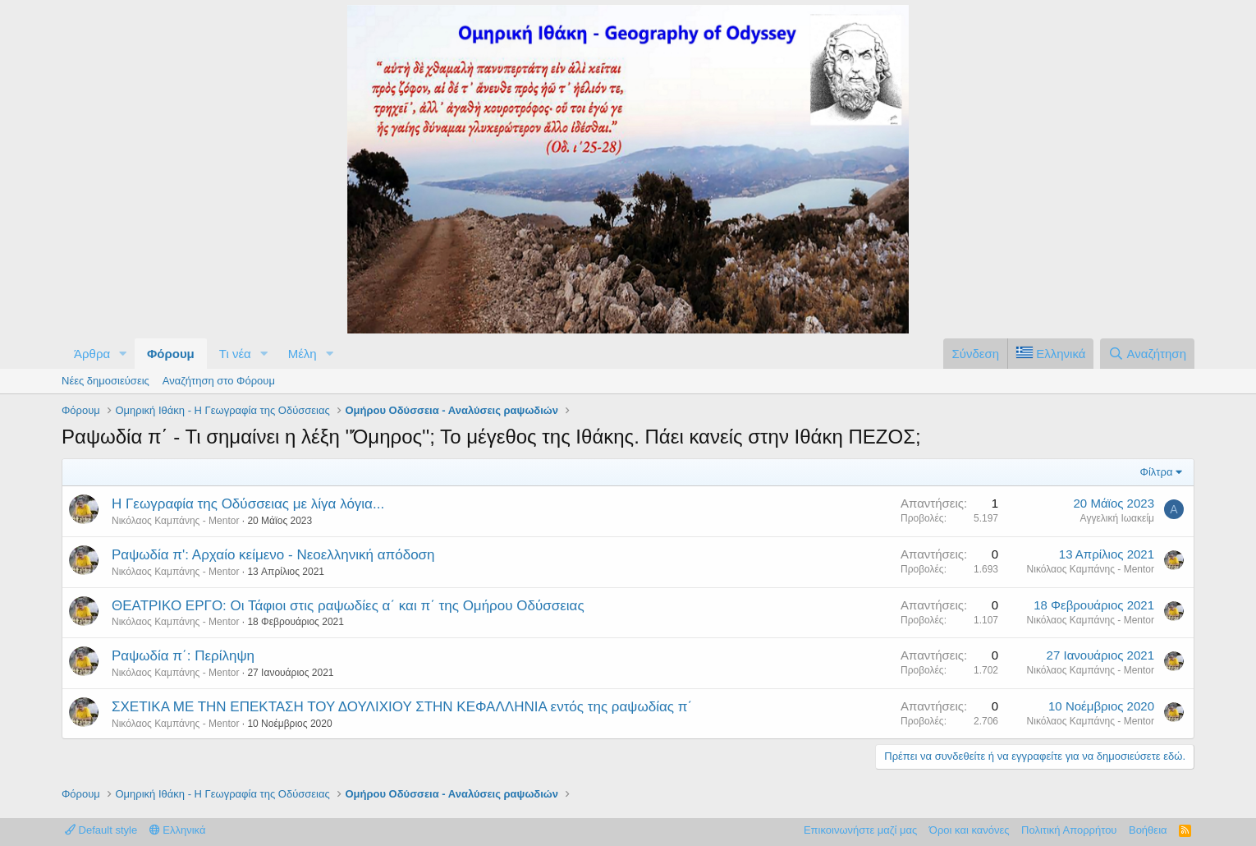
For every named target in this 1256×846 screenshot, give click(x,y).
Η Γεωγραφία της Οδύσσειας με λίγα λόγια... (248, 504)
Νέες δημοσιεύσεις (105, 381)
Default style (101, 830)
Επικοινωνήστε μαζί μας (860, 830)
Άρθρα (92, 354)
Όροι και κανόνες (969, 830)
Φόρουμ (171, 354)
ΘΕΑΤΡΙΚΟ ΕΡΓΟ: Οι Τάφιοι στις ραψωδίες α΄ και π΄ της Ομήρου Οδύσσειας (348, 606)
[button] (123, 353)
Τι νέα (235, 354)
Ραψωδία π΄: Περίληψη (183, 656)
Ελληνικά (177, 830)
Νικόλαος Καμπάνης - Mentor (175, 520)
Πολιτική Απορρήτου (1068, 830)
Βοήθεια (1148, 830)
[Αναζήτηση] (1147, 353)
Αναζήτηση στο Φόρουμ (219, 381)
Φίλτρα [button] (1156, 472)
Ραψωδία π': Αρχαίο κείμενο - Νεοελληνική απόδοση (273, 555)
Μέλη (302, 354)
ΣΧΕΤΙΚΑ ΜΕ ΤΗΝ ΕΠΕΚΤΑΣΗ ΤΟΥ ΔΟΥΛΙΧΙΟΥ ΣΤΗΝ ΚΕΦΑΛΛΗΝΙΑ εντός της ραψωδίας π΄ (402, 707)
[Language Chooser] (1050, 353)
